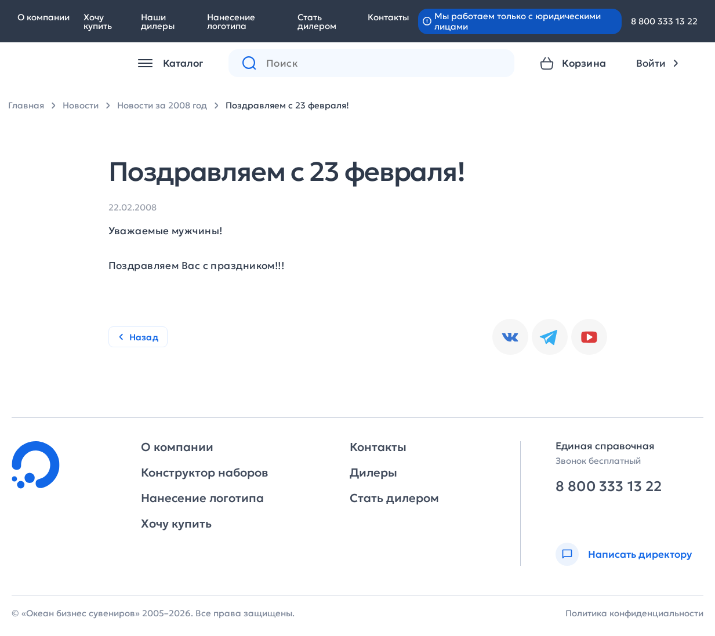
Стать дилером (316, 21)
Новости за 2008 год (162, 105)
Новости (81, 105)
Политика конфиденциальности (634, 613)
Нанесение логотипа (231, 21)
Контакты (388, 17)
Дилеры (373, 472)
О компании (43, 17)
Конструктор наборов (204, 472)
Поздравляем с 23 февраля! (287, 105)
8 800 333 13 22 (664, 21)
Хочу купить (98, 21)
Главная (26, 105)
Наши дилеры (158, 21)
